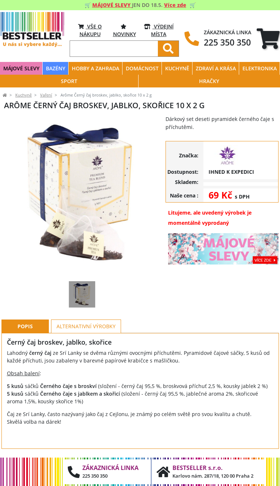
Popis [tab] (25, 326)
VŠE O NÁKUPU (90, 30)
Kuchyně (23, 95)
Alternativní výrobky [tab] (86, 326)
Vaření (46, 95)
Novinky (124, 30)
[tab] (268, 38)
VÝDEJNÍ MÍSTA (159, 30)
